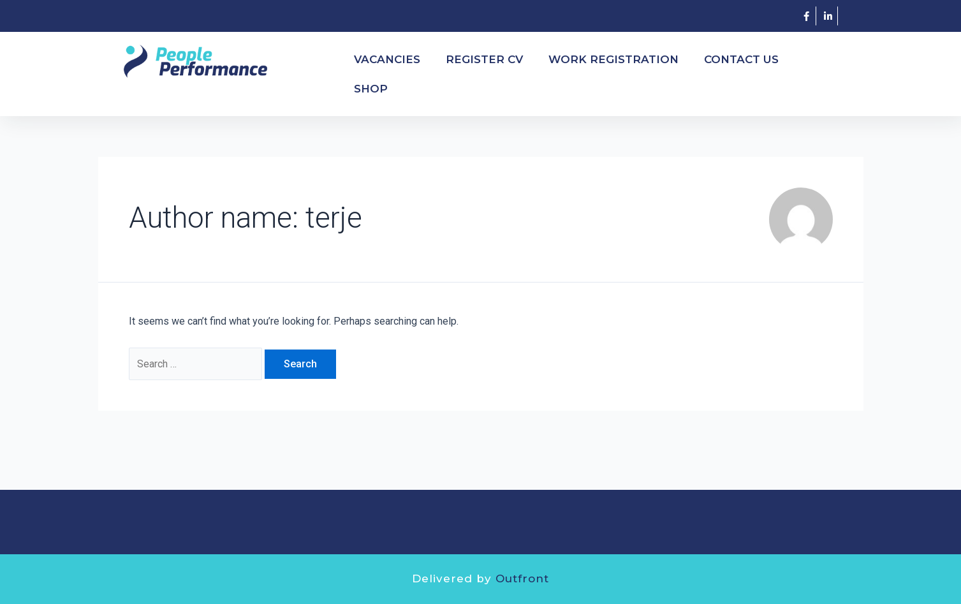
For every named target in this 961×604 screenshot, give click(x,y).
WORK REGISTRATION (613, 59)
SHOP (371, 88)
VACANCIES (387, 59)
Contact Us (741, 59)
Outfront (522, 578)
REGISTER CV (484, 59)
